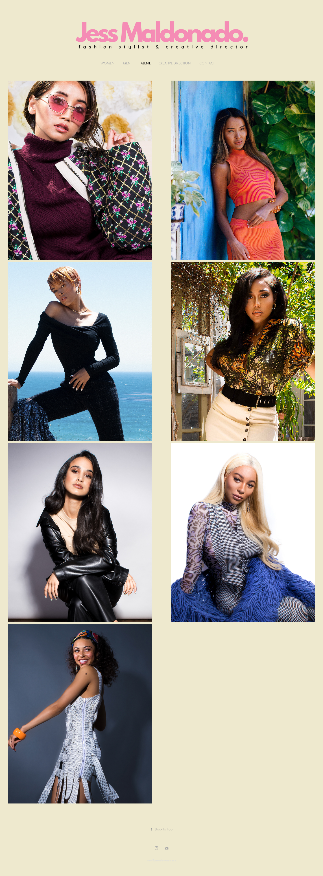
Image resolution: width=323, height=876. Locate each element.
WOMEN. (107, 63)
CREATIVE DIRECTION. (175, 63)
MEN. (127, 63)
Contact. (207, 63)
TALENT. (145, 63)
